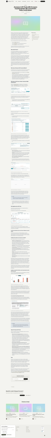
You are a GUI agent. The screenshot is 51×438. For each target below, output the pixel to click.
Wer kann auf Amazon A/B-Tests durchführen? (35, 35)
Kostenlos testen (43, 1)
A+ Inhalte (15, 42)
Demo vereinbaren (28, 395)
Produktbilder (15, 43)
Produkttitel (15, 44)
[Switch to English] (36, 1)
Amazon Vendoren (28, 430)
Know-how (28, 1)
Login (39, 1)
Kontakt (32, 1)
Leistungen (19, 1)
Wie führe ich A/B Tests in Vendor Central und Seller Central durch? (35, 37)
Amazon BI (27, 428)
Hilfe (16, 428)
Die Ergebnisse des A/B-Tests (35, 38)
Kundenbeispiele (24, 1)
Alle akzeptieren (4, 434)
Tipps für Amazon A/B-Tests (35, 39)
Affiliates (17, 430)
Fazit (32, 40)
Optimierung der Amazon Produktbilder (17, 372)
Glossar (17, 429)
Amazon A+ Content (17, 371)
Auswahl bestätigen (9, 434)
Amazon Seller (27, 429)
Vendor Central (16, 84)
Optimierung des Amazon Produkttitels (25, 371)
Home (16, 1)
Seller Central (16, 85)
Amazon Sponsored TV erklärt (23, 414)
